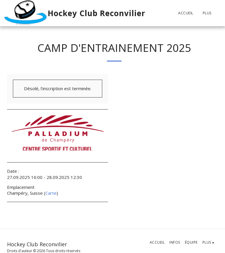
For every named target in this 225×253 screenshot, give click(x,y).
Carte (51, 193)
